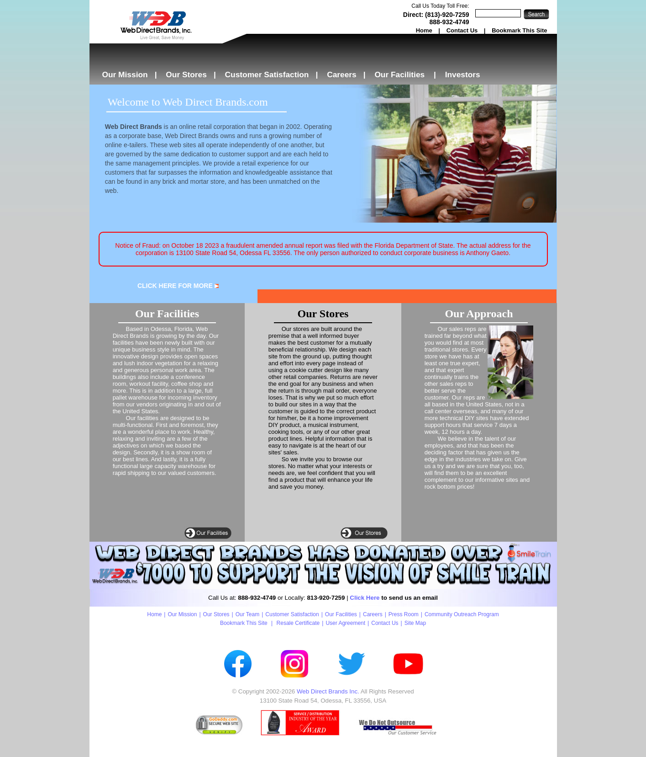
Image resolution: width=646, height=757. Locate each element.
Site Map (415, 623)
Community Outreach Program (462, 614)
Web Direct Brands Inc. (328, 691)
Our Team (247, 614)
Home (424, 30)
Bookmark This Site (519, 30)
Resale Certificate (298, 623)
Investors (462, 74)
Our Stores (186, 74)
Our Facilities (399, 74)
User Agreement (345, 623)
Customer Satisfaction (267, 74)
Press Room (404, 614)
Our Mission (125, 74)
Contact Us (462, 30)
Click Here (364, 597)
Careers (342, 74)
